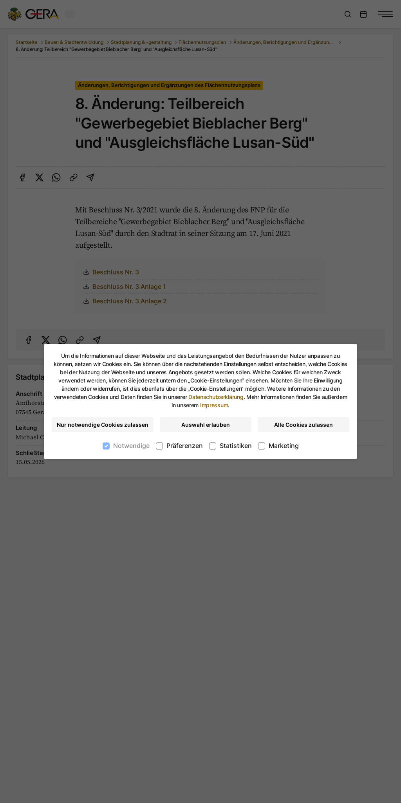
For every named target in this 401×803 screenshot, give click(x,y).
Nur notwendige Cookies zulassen (102, 424)
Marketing (284, 446)
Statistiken (236, 446)
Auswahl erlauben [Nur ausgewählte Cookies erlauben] (205, 424)
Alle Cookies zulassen (303, 424)
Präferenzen (184, 446)
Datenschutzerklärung (215, 396)
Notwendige (131, 446)
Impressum (214, 405)
